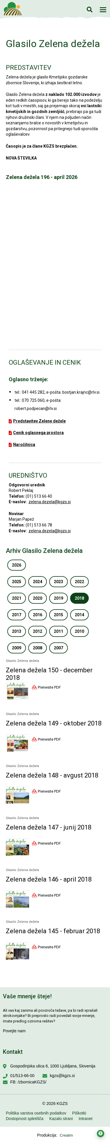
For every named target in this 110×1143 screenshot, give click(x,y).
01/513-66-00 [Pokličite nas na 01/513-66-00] (22, 1075)
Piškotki (79, 1113)
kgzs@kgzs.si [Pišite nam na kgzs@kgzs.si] (62, 1075)
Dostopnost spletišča (24, 1118)
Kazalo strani (61, 1118)
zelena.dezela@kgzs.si (50, 501)
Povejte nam (14, 1031)
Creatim (66, 1135)
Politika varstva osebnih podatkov (36, 1113)
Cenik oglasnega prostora (38, 432)
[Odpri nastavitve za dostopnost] (100, 1133)
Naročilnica (24, 444)
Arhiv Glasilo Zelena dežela (44, 550)
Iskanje (89, 9)
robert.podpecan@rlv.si (36, 408)
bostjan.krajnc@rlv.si (81, 392)
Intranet (85, 1118)
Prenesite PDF (49, 687)
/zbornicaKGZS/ (32, 1082)
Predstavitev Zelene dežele (39, 421)
